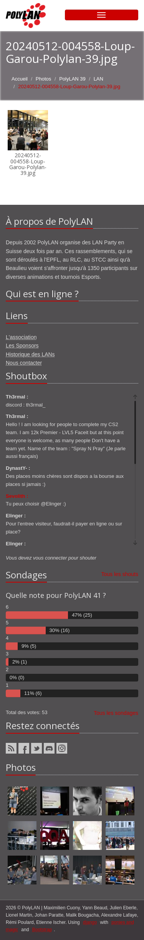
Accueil (20, 79)
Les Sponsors (22, 345)
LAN (98, 79)
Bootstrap (42, 929)
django (90, 922)
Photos (43, 79)
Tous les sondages (116, 713)
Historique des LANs (30, 354)
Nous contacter (24, 363)
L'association (21, 337)
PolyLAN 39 (72, 79)
